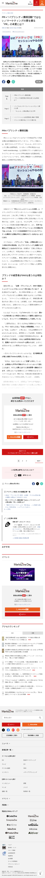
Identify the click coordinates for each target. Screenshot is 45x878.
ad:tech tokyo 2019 (14, 28)
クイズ (25, 787)
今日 (12, 633)
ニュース (6, 744)
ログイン (30, 437)
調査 (24, 783)
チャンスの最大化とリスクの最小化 (25, 120)
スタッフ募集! (11, 850)
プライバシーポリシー (14, 864)
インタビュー (6, 783)
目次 (31, 89)
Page (7, 108)
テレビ (4, 764)
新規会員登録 (14, 437)
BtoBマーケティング (29, 760)
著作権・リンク (12, 847)
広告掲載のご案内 (11, 735)
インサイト (5, 772)
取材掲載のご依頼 (33, 735)
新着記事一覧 (7, 750)
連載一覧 (4, 791)
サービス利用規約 (12, 861)
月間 (33, 633)
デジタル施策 (6, 768)
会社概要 (10, 858)
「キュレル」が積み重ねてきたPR (24, 111)
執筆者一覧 (26, 791)
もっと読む (7, 509)
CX (24, 764)
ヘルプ (10, 845)
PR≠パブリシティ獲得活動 (22, 95)
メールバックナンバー (22, 432)
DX (3, 760)
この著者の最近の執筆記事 (21, 538)
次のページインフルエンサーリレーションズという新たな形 (22, 452)
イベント (6, 799)
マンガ (4, 787)
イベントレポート (6, 31)
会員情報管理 (11, 853)
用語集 (5, 805)
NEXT (39, 461)
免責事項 (10, 856)
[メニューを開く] (3, 3)
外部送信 (10, 866)
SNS (24, 768)
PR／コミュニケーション (18, 31)
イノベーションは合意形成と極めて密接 (26, 117)
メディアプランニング (30, 772)
